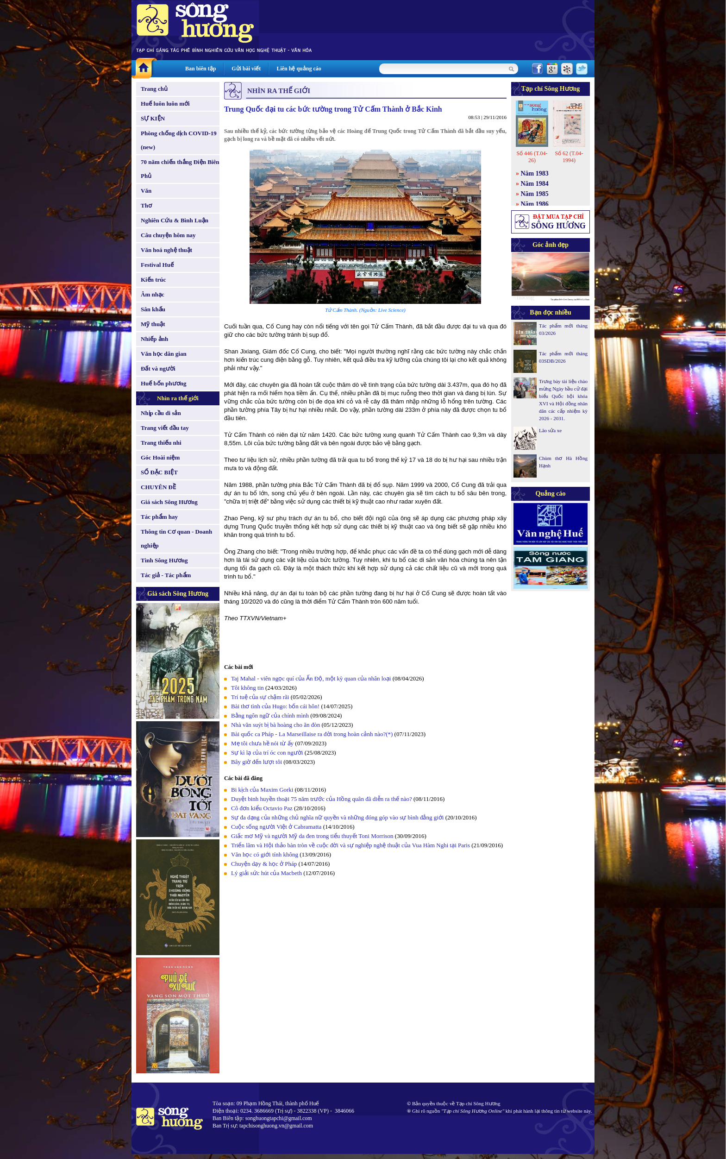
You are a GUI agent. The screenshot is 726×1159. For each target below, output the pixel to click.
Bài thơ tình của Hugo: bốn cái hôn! (275, 706)
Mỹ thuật (153, 324)
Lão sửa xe (550, 430)
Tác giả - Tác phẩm (166, 575)
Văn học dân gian (164, 353)
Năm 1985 (535, 193)
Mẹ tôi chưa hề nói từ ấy (262, 743)
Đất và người (158, 368)
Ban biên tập (200, 68)
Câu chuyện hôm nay (168, 235)
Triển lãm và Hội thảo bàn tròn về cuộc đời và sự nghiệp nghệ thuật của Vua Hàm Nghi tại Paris (350, 845)
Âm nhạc (152, 294)
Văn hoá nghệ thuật (166, 249)
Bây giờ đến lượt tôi (256, 761)
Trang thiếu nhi (161, 442)
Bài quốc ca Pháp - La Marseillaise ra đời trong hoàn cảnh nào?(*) (312, 734)
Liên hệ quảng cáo (298, 68)
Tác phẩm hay (159, 516)
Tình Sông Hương (164, 560)
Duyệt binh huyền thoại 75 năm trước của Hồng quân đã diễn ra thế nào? (321, 798)
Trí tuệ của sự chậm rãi (260, 696)
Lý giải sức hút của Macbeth (266, 872)
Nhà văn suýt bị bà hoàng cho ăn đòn (275, 724)
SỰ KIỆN (153, 118)
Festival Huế (157, 264)
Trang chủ (154, 88)
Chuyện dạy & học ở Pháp (264, 863)
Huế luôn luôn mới (165, 103)
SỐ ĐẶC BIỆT (159, 472)
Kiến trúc (153, 279)
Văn (146, 190)
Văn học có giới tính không (264, 854)
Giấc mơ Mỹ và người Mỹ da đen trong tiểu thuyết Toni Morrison (312, 835)
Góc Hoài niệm (160, 457)
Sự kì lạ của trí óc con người (267, 752)
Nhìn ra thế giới (178, 398)
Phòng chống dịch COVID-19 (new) (179, 140)
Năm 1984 (535, 183)
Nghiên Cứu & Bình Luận (174, 220)
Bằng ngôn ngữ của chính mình (270, 715)
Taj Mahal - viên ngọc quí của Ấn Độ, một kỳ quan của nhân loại (311, 678)
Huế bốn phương (164, 383)
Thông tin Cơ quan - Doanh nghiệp (176, 538)
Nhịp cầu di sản (161, 412)
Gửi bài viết (246, 68)
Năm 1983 (535, 173)
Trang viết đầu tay (165, 427)
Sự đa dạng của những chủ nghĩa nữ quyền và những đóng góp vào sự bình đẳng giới (338, 817)
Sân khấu (153, 309)
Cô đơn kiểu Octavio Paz (262, 808)
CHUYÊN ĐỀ (158, 487)
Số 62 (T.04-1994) (569, 157)
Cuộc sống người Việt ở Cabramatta (276, 826)
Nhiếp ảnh (154, 338)
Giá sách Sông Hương (169, 501)
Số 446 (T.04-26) (531, 157)
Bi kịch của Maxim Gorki (262, 789)
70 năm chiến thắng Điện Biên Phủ (180, 168)
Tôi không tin (247, 687)
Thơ (146, 205)
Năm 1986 (535, 204)
